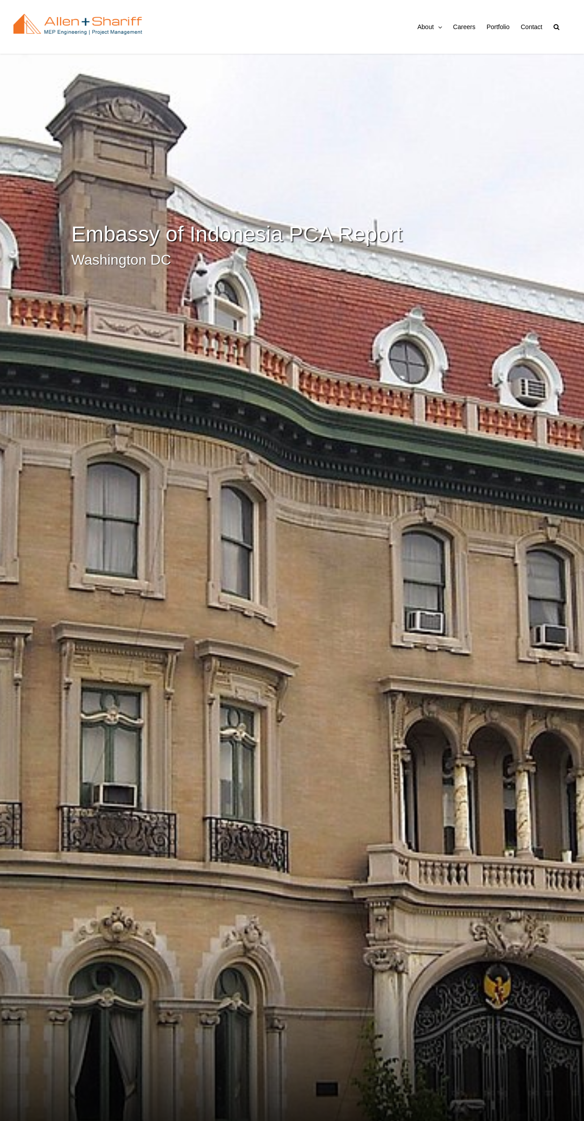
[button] (556, 27)
